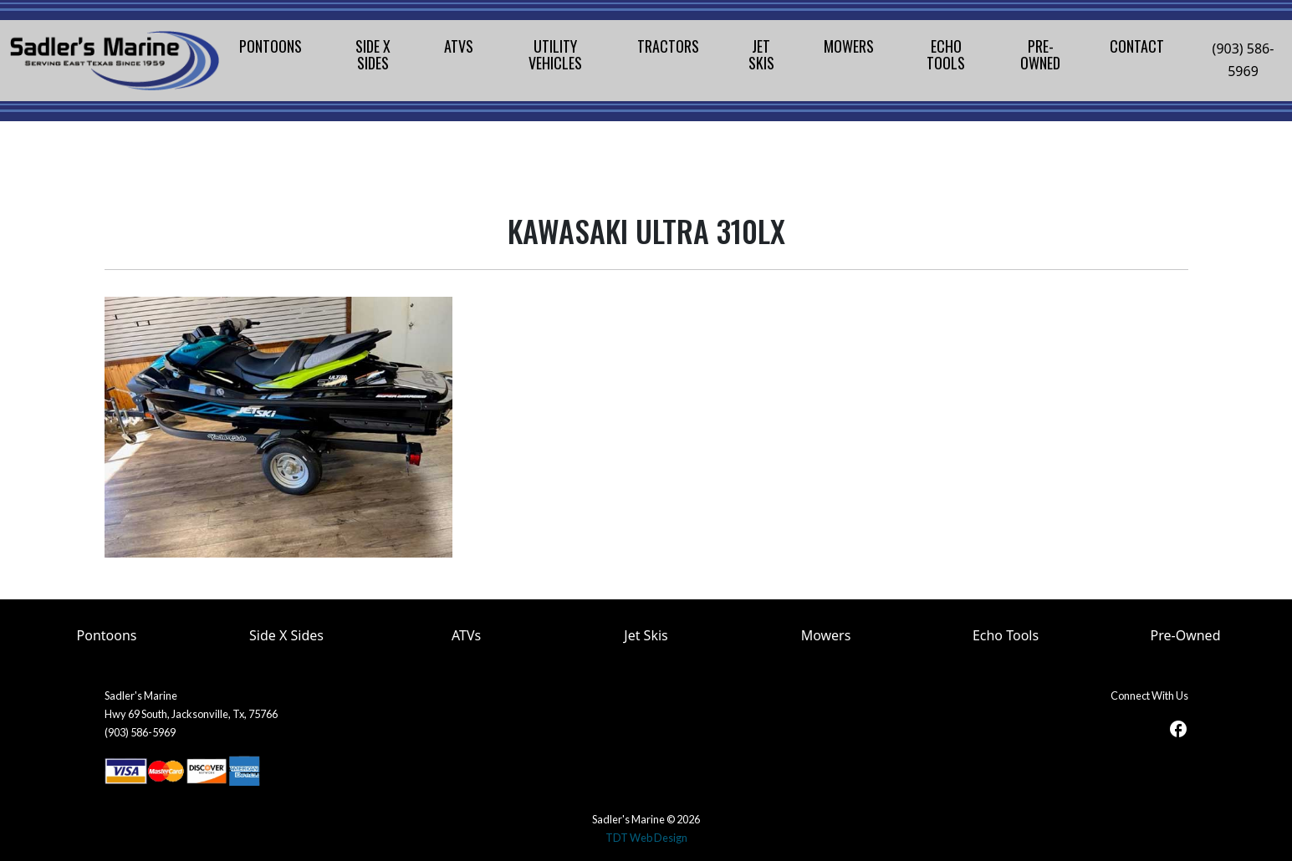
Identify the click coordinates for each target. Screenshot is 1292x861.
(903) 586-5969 (1243, 59)
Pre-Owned (1186, 635)
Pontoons (107, 635)
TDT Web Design (646, 837)
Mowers (826, 635)
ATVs (466, 635)
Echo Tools (1006, 635)
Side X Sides (286, 635)
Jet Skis (645, 635)
